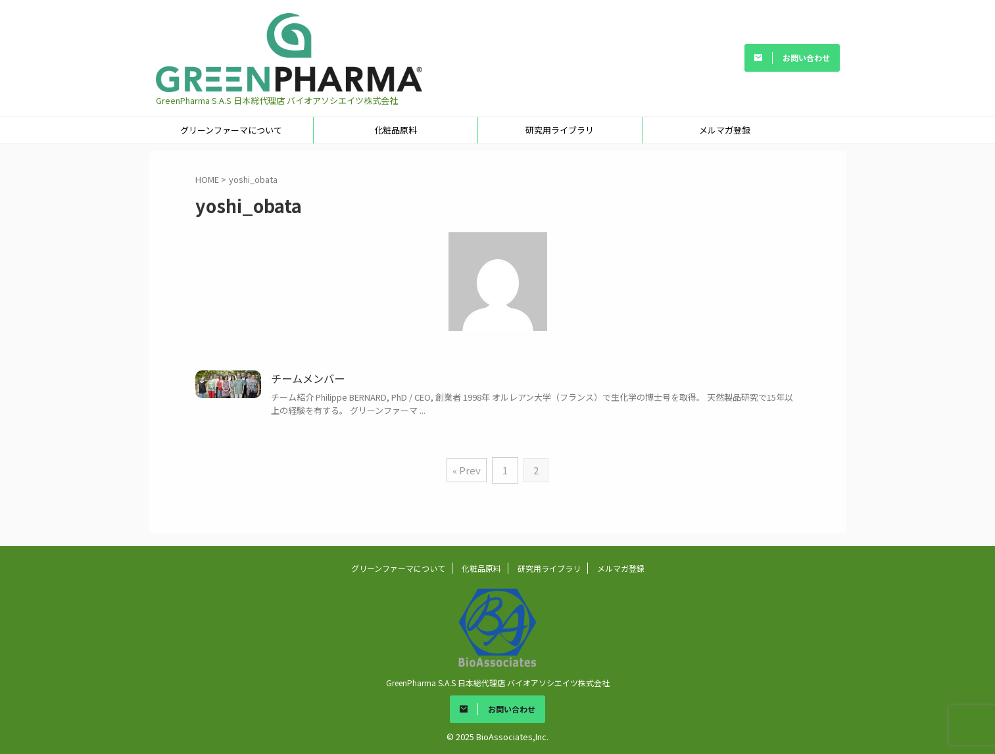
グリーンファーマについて (231, 130)
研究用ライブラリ (559, 130)
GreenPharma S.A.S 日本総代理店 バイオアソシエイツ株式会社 (498, 680)
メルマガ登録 (724, 130)
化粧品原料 (395, 130)
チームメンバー (308, 379)
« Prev (467, 469)
